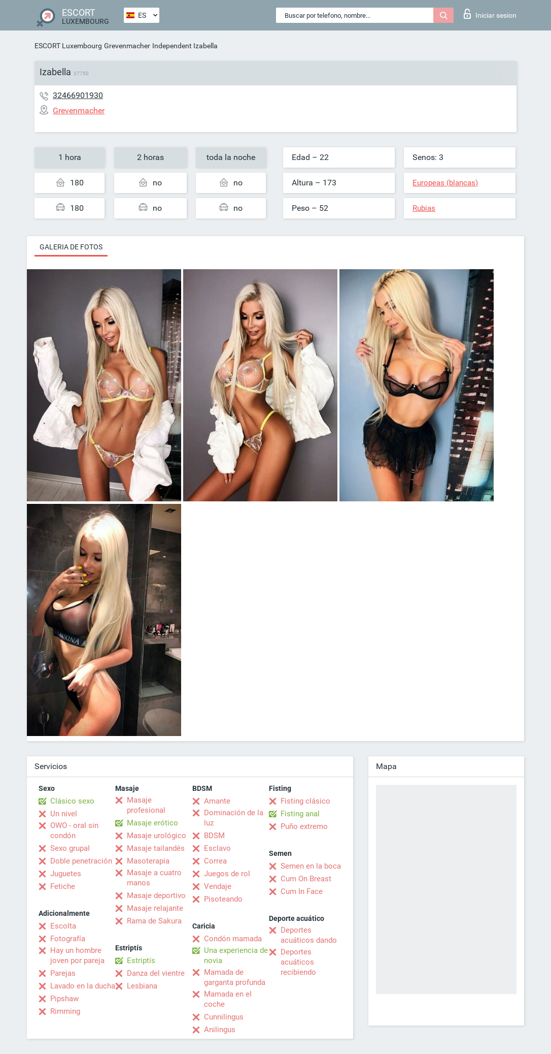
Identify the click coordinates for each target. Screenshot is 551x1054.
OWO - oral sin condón (74, 830)
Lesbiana (142, 986)
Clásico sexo (72, 801)
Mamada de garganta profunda (234, 977)
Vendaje (217, 886)
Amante (217, 801)
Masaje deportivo (156, 895)
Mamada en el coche (228, 999)
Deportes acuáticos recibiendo (298, 962)
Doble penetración (81, 861)
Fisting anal (300, 813)
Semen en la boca (311, 866)
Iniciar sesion (490, 13)
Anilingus (219, 1029)
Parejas (63, 973)
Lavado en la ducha (82, 986)
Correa (215, 861)
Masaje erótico (152, 822)
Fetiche (62, 886)
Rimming (65, 1011)
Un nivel (63, 813)
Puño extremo (304, 826)
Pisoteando (223, 899)
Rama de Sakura (154, 920)
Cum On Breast (306, 878)
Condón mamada (233, 938)
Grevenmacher (127, 46)
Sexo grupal (70, 848)
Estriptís (141, 960)
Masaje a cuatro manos (154, 877)
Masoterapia (148, 861)
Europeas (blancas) (445, 182)
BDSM (214, 835)
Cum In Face (302, 891)
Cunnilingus (224, 1016)
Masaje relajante (155, 908)
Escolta (63, 926)
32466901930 (78, 95)
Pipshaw (64, 998)
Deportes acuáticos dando (309, 935)
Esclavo (217, 848)
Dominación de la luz (233, 817)
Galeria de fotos (71, 247)
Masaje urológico (156, 835)
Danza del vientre (156, 973)
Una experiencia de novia (236, 955)
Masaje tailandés (156, 848)
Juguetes (65, 873)
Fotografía (67, 938)
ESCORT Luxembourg (68, 46)
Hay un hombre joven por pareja (77, 955)
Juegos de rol (227, 873)
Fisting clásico (305, 801)
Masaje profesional (146, 805)
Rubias (423, 208)
